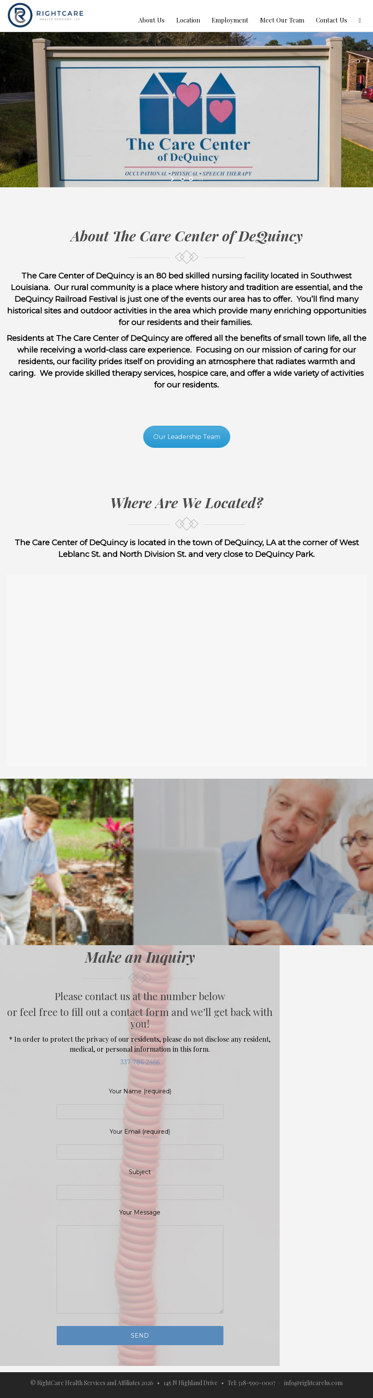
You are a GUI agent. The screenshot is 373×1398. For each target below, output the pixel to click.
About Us (151, 20)
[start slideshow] (173, 179)
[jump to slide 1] (182, 179)
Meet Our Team (282, 20)
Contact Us (331, 20)
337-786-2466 (140, 1062)
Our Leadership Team (186, 437)
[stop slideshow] (200, 179)
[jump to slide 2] (191, 179)
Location (188, 20)
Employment (230, 20)
